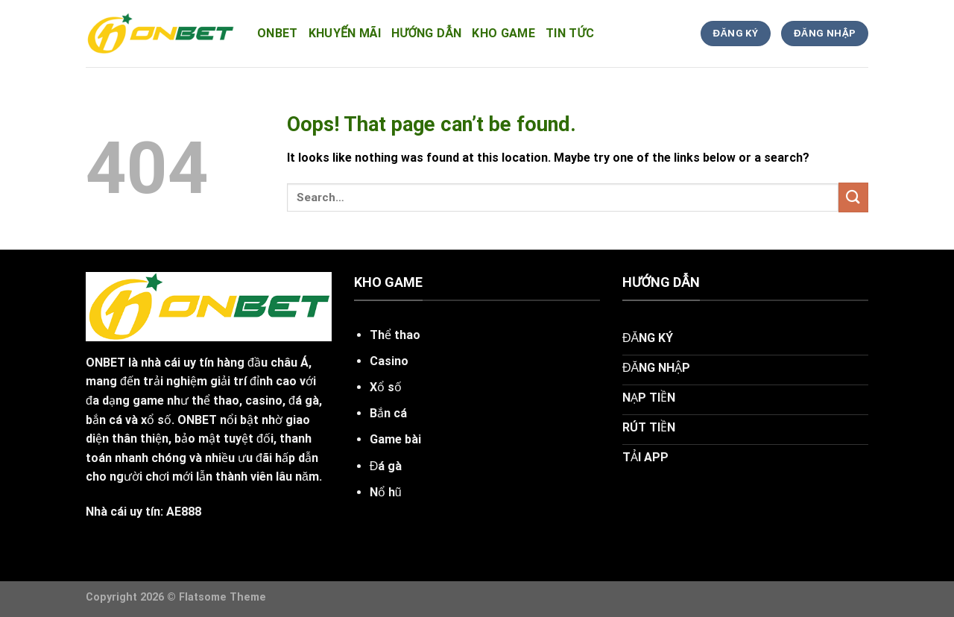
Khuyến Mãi (345, 33)
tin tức (570, 33)
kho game (503, 33)
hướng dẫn (426, 33)
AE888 (183, 511)
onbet (277, 33)
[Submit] (853, 197)
